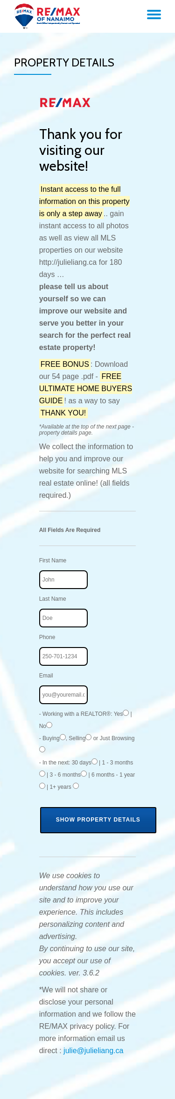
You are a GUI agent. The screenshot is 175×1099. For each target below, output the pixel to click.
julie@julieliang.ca (93, 1051)
